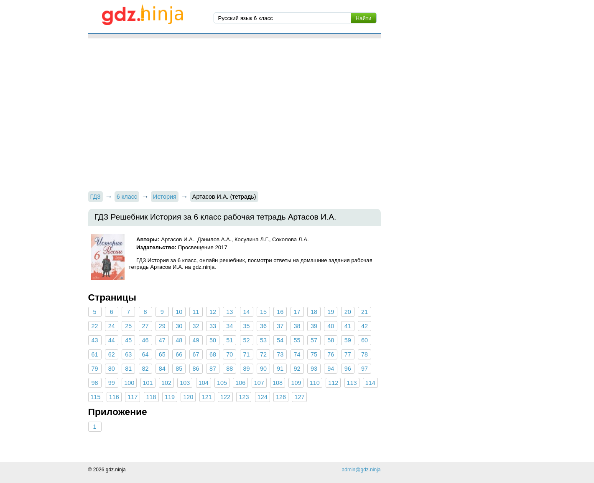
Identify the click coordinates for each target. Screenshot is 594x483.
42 (364, 326)
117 (132, 397)
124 (262, 397)
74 (297, 354)
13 (229, 312)
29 (162, 326)
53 (263, 340)
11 (196, 312)
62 (111, 354)
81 (128, 368)
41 (347, 326)
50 (212, 340)
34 (229, 326)
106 (240, 382)
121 (207, 397)
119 (170, 397)
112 (333, 382)
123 (244, 397)
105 (222, 382)
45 (128, 340)
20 (347, 312)
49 (196, 340)
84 (162, 368)
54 (280, 340)
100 (129, 382)
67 (196, 354)
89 (246, 368)
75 (314, 354)
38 (297, 326)
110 (315, 382)
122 (225, 397)
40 (330, 326)
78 (364, 354)
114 (370, 382)
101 (148, 382)
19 (330, 312)
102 (166, 382)
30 (179, 326)
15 (263, 312)
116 (114, 397)
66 (179, 354)
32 (196, 326)
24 (111, 326)
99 (111, 382)
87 (212, 368)
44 (111, 340)
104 (204, 382)
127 (299, 397)
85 (179, 368)
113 (352, 382)
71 (246, 354)
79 (94, 368)
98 (94, 382)
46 (145, 340)
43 (94, 340)
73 (280, 354)
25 (128, 326)
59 (347, 340)
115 (96, 397)
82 (145, 368)
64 (145, 354)
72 (263, 354)
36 (263, 326)
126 (281, 397)
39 (314, 326)
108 (278, 382)
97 (364, 368)
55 (297, 340)
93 (314, 368)
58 (330, 340)
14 (246, 312)
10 (179, 312)
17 (297, 312)
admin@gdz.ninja (361, 470)
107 (259, 382)
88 (229, 368)
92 (297, 368)
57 (314, 340)
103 (185, 382)
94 (330, 368)
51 (229, 340)
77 (347, 354)
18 (314, 312)
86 (196, 368)
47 (162, 340)
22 (94, 326)
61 (94, 354)
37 (280, 326)
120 (188, 397)
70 (229, 354)
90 (263, 368)
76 (330, 354)
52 (246, 340)
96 (347, 368)
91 (280, 368)
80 (111, 368)
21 (364, 312)
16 (280, 312)
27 (145, 326)
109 (296, 382)
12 (212, 312)
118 (151, 397)
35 (246, 326)
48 (179, 340)
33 (212, 326)
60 (364, 340)
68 (212, 354)
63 (128, 354)
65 (162, 354)
